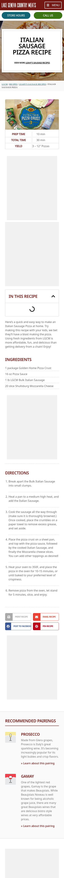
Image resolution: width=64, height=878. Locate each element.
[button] (53, 296)
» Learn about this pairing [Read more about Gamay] (38, 826)
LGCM (5, 84)
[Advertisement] (32, 188)
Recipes (13, 84)
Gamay (27, 776)
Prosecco (30, 734)
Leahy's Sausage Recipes (37, 62)
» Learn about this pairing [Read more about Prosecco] (38, 763)
